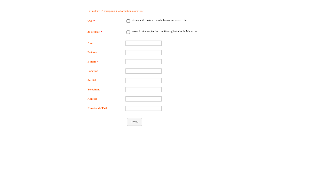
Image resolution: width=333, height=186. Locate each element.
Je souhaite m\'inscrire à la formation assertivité (159, 19)
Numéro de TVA (97, 108)
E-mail (93, 61)
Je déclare (95, 31)
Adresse (92, 98)
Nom (90, 42)
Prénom (92, 52)
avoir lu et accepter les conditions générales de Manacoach (165, 31)
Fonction (93, 70)
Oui (91, 20)
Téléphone (94, 89)
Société (92, 80)
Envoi (134, 122)
